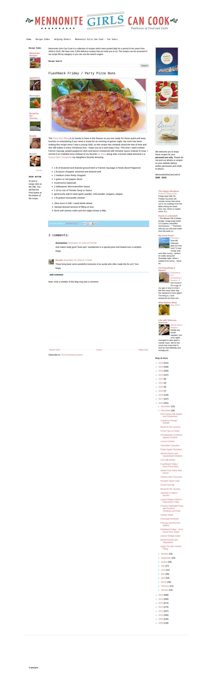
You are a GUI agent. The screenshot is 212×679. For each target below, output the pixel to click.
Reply (58, 251)
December (166, 406)
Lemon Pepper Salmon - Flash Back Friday (171, 500)
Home (28, 39)
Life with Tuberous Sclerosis (167, 321)
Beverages (34, 96)
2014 (161, 599)
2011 (161, 611)
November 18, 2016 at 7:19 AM (78, 260)
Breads (32, 136)
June (163, 570)
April (163, 578)
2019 (161, 391)
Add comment (56, 275)
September (166, 558)
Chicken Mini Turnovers (171, 477)
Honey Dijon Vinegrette (60, 157)
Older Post (143, 350)
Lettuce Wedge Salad (170, 536)
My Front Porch (166, 235)
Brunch (33, 154)
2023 (161, 375)
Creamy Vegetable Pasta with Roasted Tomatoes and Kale (171, 508)
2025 (161, 367)
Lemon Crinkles (167, 441)
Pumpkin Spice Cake (170, 481)
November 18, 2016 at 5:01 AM (82, 243)
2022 (161, 379)
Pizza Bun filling (61, 138)
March (164, 582)
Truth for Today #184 (167, 194)
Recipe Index (43, 39)
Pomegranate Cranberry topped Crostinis (171, 436)
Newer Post (54, 350)
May (163, 574)
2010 (161, 615)
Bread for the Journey (170, 427)
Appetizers (34, 78)
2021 (161, 383)
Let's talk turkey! (167, 460)
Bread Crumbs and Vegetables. (169, 541)
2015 (161, 595)
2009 (161, 619)
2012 (161, 607)
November (166, 410)
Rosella (59, 260)
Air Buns (101, 154)
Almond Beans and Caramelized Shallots (171, 454)
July (163, 566)
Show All (39, 170)
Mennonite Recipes (34, 54)
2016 (161, 403)
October (165, 554)
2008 (161, 623)
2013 (161, 603)
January (165, 590)
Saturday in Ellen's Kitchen (169, 494)
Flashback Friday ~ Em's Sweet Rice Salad (171, 530)
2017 (161, 399)
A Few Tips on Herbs (169, 431)
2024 (161, 371)
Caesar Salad (166, 515)
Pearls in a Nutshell (167, 216)
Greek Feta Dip (167, 485)
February (175, 238)
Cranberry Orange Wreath (168, 421)
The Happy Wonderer (168, 191)
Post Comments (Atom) (71, 355)
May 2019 (175, 305)
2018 (161, 395)
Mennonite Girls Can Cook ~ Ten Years (96, 39)
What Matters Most (167, 302)
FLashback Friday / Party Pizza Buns (169, 465)
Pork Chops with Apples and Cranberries (171, 415)
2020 (161, 387)
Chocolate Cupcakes (169, 445)
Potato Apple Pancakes (171, 449)
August (164, 562)
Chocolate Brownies (169, 519)
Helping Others (62, 39)
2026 (161, 363)
